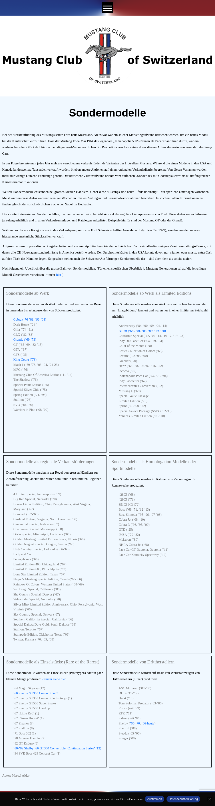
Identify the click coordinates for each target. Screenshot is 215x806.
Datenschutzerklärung (183, 799)
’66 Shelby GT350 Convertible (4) (36, 693)
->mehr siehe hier (54, 679)
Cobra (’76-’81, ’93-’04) (29, 319)
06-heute (148, 723)
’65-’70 (135, 723)
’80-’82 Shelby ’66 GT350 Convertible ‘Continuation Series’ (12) (57, 748)
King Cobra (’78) (24, 359)
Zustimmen (154, 799)
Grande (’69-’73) (24, 339)
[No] (209, 799)
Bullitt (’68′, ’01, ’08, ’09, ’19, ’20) (142, 331)
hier (58, 274)
